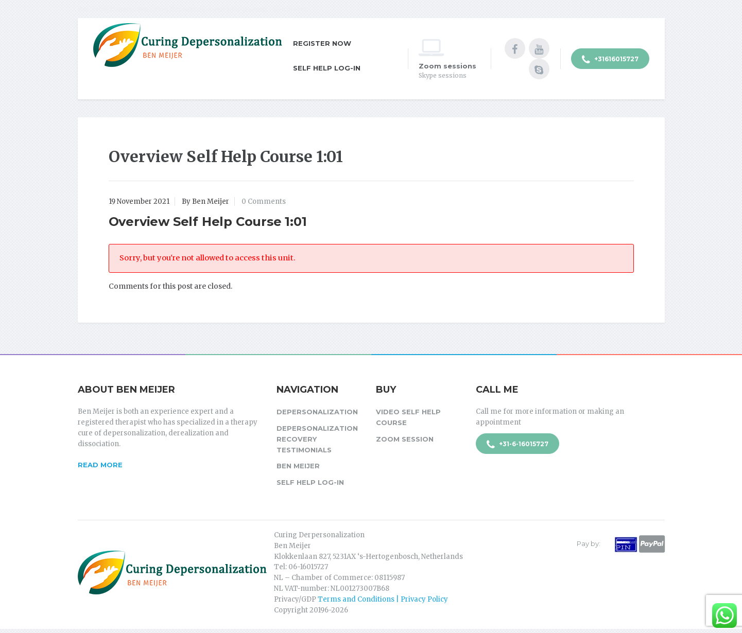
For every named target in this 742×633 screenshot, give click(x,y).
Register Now (322, 43)
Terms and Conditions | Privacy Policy (383, 599)
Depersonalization (317, 412)
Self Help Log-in (326, 68)
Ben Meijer (298, 466)
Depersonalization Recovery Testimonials (317, 439)
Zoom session (405, 439)
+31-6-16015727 (517, 444)
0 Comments (263, 201)
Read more (100, 465)
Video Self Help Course (408, 417)
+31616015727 (610, 60)
